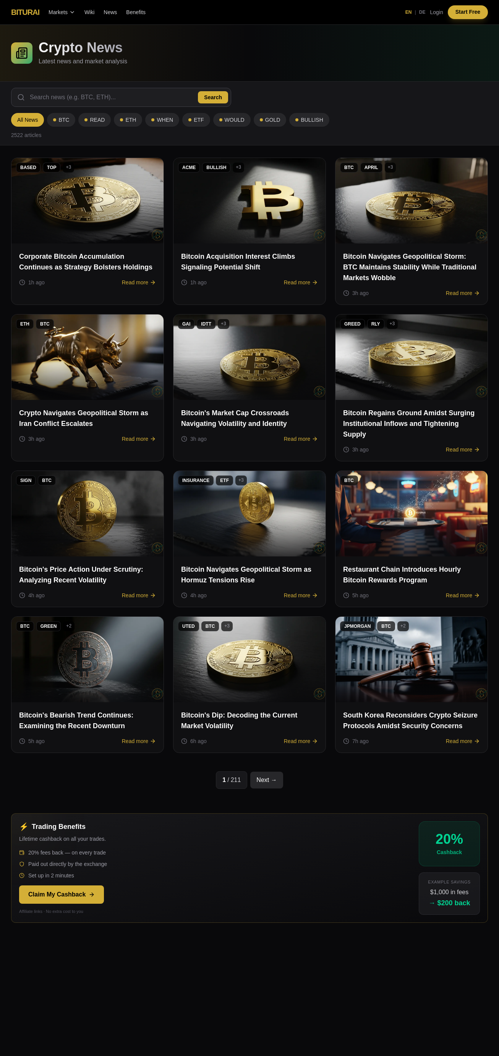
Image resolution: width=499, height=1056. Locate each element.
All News (27, 120)
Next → (266, 780)
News (110, 12)
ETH (128, 120)
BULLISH (309, 120)
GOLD (270, 120)
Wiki (89, 12)
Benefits (136, 12)
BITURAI (25, 12)
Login (436, 12)
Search (213, 97)
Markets (62, 12)
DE (422, 12)
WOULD (232, 120)
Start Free (467, 12)
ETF (196, 120)
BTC (61, 120)
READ (94, 120)
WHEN (162, 120)
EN (408, 12)
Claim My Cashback (61, 894)
